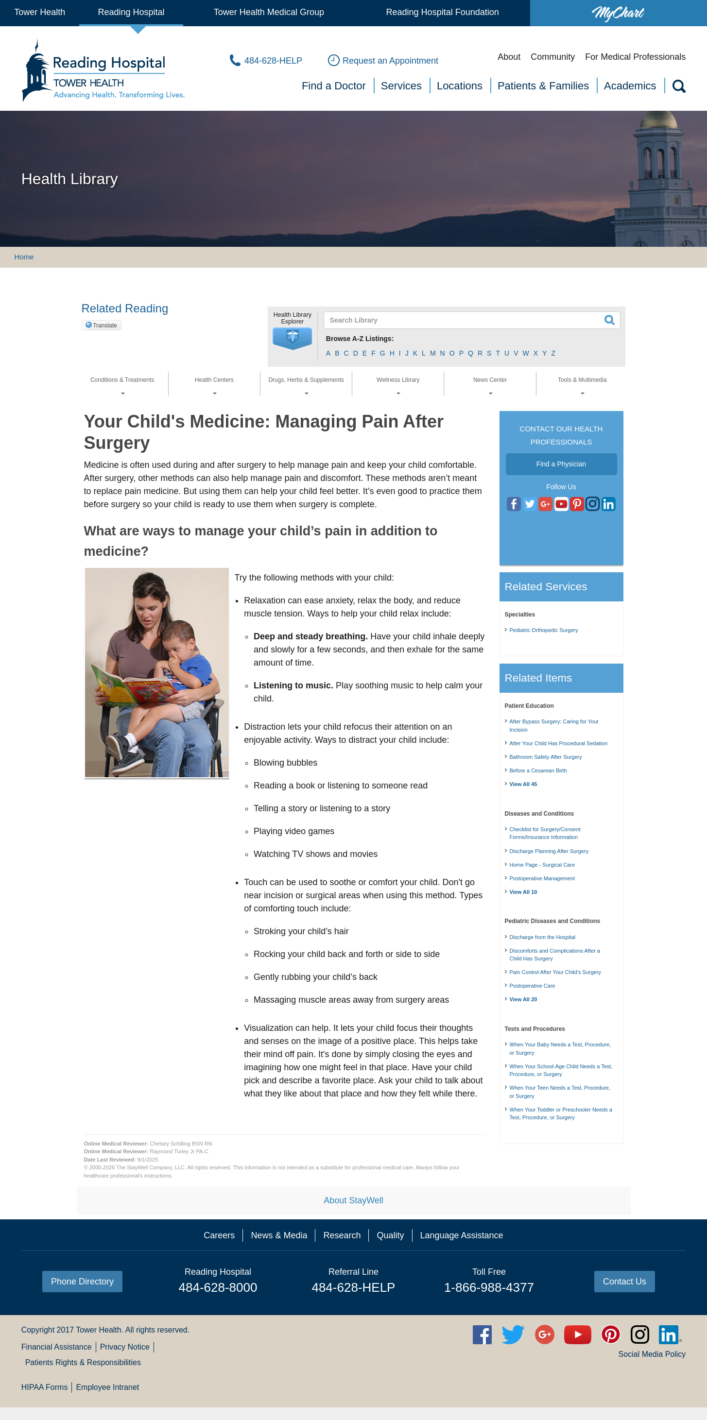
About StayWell (353, 1200)
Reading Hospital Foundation (442, 12)
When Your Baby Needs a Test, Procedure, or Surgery (560, 1049)
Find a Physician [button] (561, 464)
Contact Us (624, 1281)
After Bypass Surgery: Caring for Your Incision (554, 726)
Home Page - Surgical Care (542, 865)
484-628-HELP (353, 1287)
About (509, 57)
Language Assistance (461, 1235)
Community (553, 57)
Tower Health (39, 12)
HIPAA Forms (44, 1387)
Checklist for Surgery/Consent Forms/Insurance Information (545, 833)
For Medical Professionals (635, 57)
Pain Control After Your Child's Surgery (556, 972)
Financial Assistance (56, 1347)
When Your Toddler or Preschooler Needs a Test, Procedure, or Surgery (561, 1114)
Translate (105, 325)
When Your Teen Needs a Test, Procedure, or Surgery (560, 1092)
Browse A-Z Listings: (360, 338)
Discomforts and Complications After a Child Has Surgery (555, 955)
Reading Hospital (131, 12)
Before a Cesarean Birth (538, 770)
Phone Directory (82, 1281)
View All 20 (523, 999)
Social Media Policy (652, 1354)
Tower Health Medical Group (269, 12)
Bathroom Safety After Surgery (546, 757)
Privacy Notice (125, 1347)
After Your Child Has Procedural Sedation (559, 743)
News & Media (279, 1235)
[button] (292, 339)
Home (24, 257)
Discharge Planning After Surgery (549, 851)
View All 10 (523, 892)
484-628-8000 (218, 1287)
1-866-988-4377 (489, 1287)
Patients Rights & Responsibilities (83, 1362)
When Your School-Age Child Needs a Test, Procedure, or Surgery (561, 1070)
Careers (219, 1235)
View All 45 (523, 784)
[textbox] (466, 320)
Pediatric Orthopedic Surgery (544, 630)
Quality (390, 1235)
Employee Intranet (107, 1387)
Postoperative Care (532, 986)
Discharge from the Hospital (543, 937)
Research (342, 1235)
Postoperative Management (542, 878)
